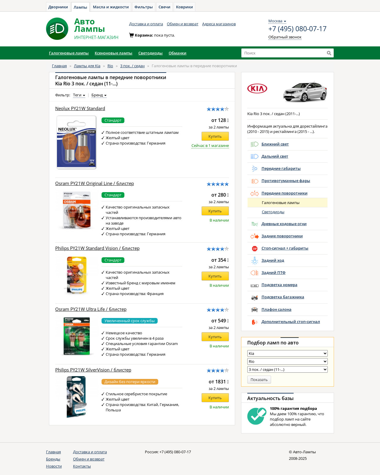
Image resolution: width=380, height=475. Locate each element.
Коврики (184, 7)
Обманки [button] (177, 53)
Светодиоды (273, 211)
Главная (59, 65)
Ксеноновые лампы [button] (113, 53)
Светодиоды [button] (150, 53)
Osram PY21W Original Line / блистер (94, 183)
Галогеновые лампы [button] (69, 53)
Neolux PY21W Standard (80, 108)
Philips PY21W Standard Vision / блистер (97, 248)
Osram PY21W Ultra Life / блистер (90, 309)
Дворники (58, 7)
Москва (277, 20)
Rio (110, 65)
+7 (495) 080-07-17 (297, 29)
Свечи (164, 7)
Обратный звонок (285, 37)
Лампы (80, 7)
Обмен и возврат (182, 23)
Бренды (53, 459)
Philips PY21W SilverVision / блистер (93, 369)
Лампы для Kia (87, 65)
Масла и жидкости (111, 7)
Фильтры (143, 7)
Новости (54, 466)
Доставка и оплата (146, 23)
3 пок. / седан (132, 65)
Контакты (82, 466)
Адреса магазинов (219, 23)
